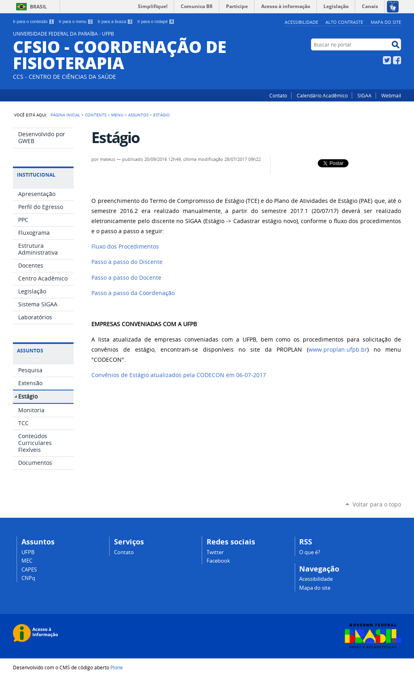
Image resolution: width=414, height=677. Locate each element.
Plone (116, 667)
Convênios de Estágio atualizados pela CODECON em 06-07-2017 (178, 375)
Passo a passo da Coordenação (133, 293)
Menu (117, 115)
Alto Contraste (344, 22)
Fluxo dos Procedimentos (125, 246)
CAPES (29, 569)
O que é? (309, 552)
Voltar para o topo (377, 504)
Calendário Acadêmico (322, 95)
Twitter (387, 60)
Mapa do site (386, 22)
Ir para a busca (115, 21)
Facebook (397, 60)
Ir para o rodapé (156, 21)
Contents (95, 115)
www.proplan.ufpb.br (337, 349)
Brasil (38, 6)
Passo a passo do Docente (126, 277)
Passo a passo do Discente (127, 262)
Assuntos (138, 115)
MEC (26, 560)
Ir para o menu (76, 21)
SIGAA (364, 95)
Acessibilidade (301, 22)
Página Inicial (65, 115)
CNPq (28, 578)
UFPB (27, 552)
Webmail (391, 95)
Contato (278, 95)
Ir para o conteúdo (33, 21)
